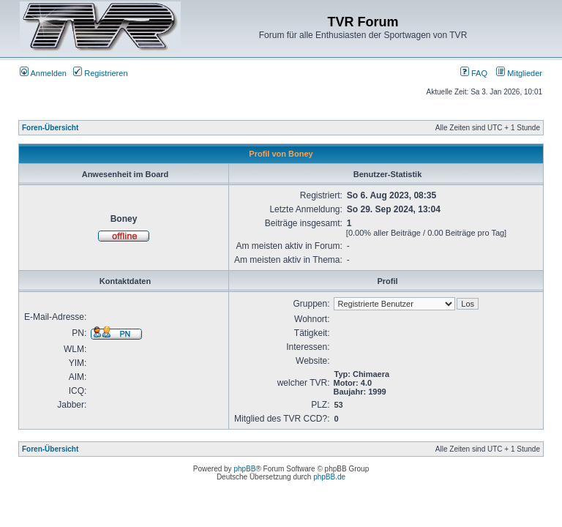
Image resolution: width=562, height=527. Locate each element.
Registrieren (100, 73)
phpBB (244, 469)
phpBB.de (329, 477)
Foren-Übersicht (50, 128)
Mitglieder (519, 73)
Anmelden (43, 73)
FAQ (473, 73)
